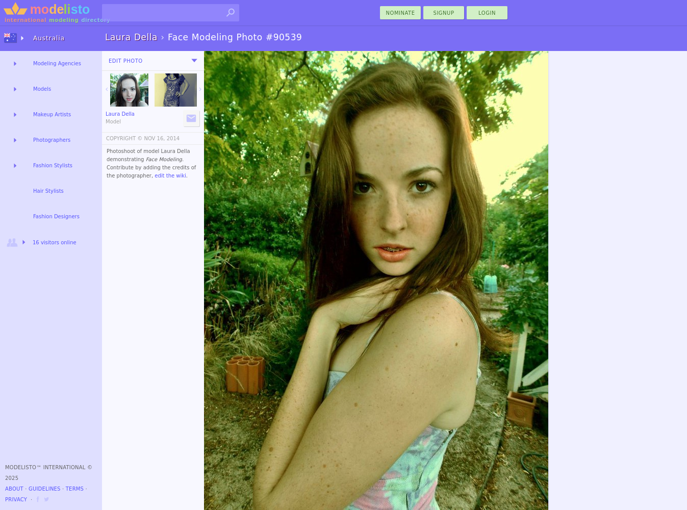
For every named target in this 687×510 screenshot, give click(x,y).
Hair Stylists (48, 191)
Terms (75, 489)
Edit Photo (126, 61)
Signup (444, 13)
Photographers (51, 140)
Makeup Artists (52, 114)
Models (42, 89)
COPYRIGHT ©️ (124, 138)
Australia (49, 38)
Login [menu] (487, 13)
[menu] (194, 61)
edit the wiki (170, 175)
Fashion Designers (56, 216)
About (14, 489)
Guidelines (45, 489)
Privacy (16, 499)
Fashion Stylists (52, 165)
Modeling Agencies (57, 63)
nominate (400, 13)
